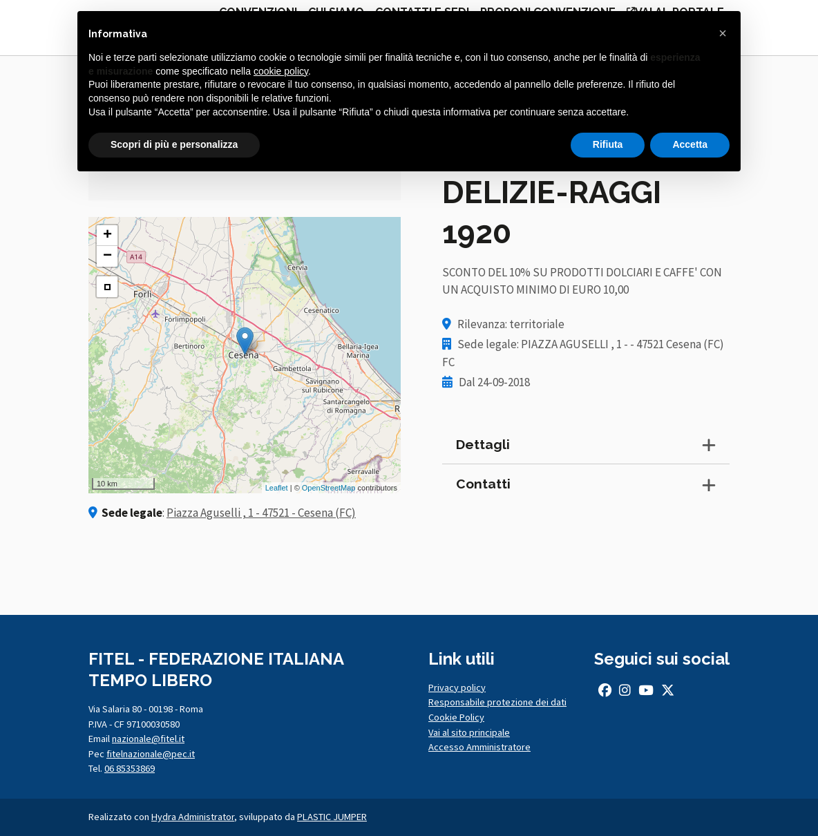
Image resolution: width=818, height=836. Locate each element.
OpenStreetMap (329, 488)
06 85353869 (129, 768)
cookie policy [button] (281, 71)
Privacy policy (457, 687)
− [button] (107, 256)
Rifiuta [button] (608, 144)
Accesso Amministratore (479, 747)
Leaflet (276, 488)
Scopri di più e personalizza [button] (174, 144)
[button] (723, 33)
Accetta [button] (689, 144)
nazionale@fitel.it (148, 738)
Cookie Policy (456, 717)
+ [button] (107, 235)
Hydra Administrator (192, 816)
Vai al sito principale (469, 732)
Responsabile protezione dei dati (497, 702)
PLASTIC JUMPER (332, 816)
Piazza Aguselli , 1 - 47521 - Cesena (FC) (261, 512)
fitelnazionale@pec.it (150, 754)
